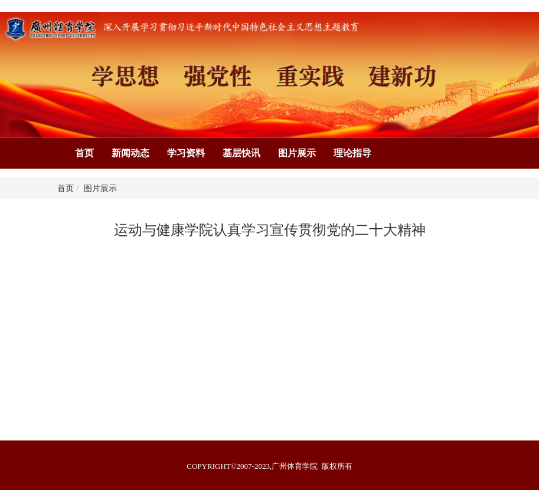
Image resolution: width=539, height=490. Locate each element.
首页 (84, 153)
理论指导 (352, 153)
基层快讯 (241, 153)
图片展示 (297, 153)
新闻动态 (130, 153)
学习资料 (186, 153)
